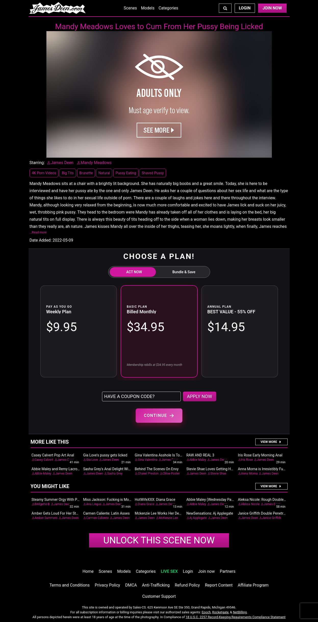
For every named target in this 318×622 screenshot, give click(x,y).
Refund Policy (187, 585)
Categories (168, 8)
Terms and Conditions (69, 585)
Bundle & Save (183, 272)
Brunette (86, 173)
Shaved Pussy (153, 173)
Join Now (272, 8)
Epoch (206, 612)
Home (88, 571)
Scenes (130, 8)
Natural (104, 173)
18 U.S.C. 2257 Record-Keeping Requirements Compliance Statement (236, 617)
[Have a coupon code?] (141, 396)
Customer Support (159, 596)
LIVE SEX (169, 571)
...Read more (38, 232)
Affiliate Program (253, 585)
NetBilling (240, 612)
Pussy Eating (126, 173)
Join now (206, 571)
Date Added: (41, 240)
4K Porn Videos (44, 173)
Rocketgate (220, 612)
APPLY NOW (199, 396)
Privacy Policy (107, 585)
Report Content (219, 585)
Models (148, 8)
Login (244, 8)
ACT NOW (134, 272)
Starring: (37, 162)
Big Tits (68, 173)
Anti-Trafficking (156, 585)
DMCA (131, 585)
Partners (227, 571)
